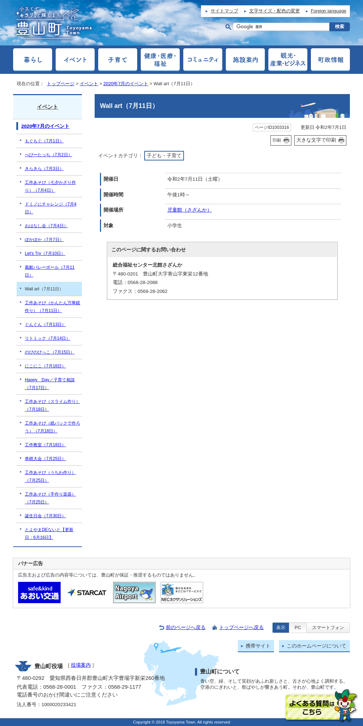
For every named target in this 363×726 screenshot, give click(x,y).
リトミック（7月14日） (47, 338)
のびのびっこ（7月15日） (49, 352)
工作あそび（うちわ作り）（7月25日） (50, 476)
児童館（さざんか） (189, 210)
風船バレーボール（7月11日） (49, 271)
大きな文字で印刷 (316, 140)
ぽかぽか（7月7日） (44, 239)
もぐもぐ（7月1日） (44, 140)
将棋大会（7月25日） (45, 458)
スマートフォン (328, 627)
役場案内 (81, 665)
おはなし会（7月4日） (46, 225)
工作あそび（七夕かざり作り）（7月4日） (50, 186)
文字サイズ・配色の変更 (274, 10)
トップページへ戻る (241, 627)
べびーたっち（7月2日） (48, 154)
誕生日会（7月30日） (45, 515)
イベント (89, 83)
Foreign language (328, 10)
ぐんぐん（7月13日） (45, 324)
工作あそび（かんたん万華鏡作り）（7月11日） (52, 306)
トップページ (60, 83)
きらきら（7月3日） (44, 168)
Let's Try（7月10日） (45, 253)
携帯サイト (258, 646)
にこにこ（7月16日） (45, 366)
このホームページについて (316, 646)
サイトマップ (224, 10)
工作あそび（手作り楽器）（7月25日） (50, 498)
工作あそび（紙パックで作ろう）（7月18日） (52, 427)
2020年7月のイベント (126, 83)
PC (298, 627)
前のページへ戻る (186, 627)
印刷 (277, 140)
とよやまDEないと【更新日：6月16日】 (49, 533)
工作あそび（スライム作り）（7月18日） (52, 405)
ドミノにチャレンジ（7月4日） (51, 208)
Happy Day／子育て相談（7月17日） (50, 383)
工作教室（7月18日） (45, 444)
